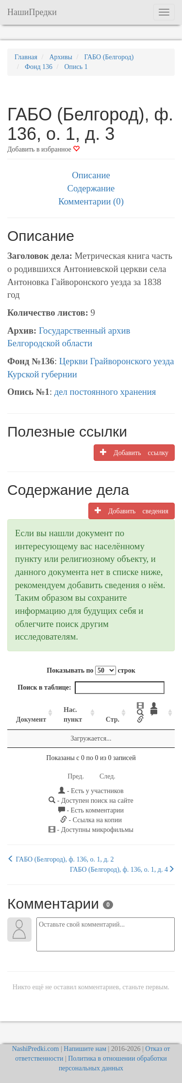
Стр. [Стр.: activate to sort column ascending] (112, 719)
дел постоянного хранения (105, 392)
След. (107, 776)
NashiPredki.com (35, 1048)
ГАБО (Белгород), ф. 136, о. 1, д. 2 (60, 859)
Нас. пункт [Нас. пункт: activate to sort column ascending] (73, 714)
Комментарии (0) (91, 201)
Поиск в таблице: (90, 687)
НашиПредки (32, 12)
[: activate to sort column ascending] (151, 713)
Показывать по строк (91, 670)
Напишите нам (85, 1048)
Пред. (75, 776)
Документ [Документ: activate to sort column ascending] (31, 719)
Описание (91, 175)
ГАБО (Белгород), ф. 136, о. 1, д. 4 (122, 869)
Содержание (91, 188)
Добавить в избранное (43, 149)
